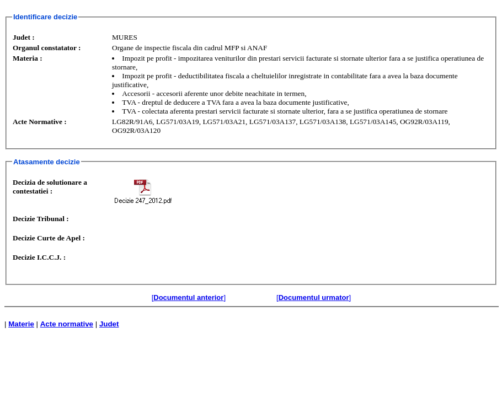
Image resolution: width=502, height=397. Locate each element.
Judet (109, 324)
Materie (21, 324)
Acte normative (66, 324)
